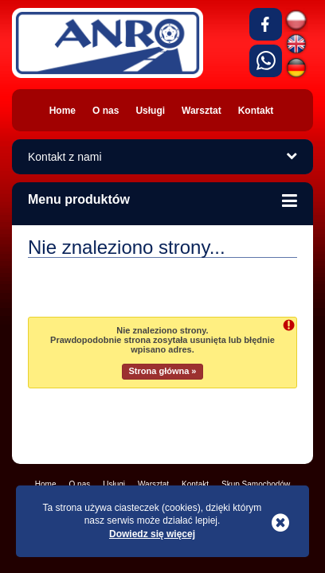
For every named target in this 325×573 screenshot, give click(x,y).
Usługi (114, 484)
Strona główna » (163, 371)
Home (46, 484)
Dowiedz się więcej (152, 534)
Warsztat (153, 484)
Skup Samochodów (255, 484)
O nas (80, 484)
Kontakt (195, 484)
